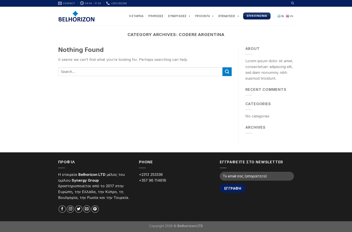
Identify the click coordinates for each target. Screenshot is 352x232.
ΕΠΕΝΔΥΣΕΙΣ (228, 16)
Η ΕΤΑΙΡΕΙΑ (136, 16)
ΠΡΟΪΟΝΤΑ (204, 16)
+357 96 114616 (152, 180)
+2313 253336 (151, 174)
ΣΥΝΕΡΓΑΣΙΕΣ (179, 16)
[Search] (292, 3)
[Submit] (226, 71)
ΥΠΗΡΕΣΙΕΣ (155, 16)
